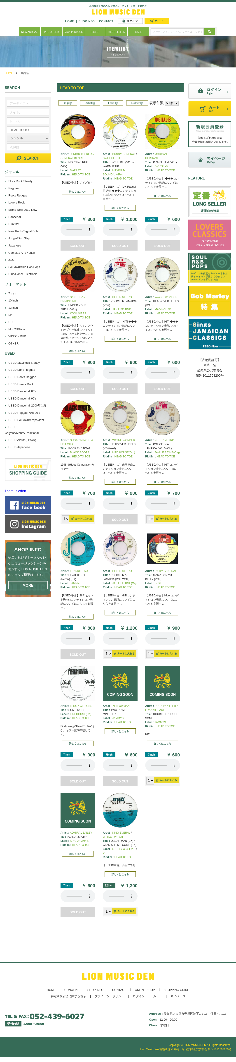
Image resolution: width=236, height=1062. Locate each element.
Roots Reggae (17, 195)
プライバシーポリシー (109, 996)
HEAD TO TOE (81, 174)
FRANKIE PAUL (79, 571)
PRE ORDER (51, 32)
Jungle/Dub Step (19, 238)
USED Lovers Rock (21, 384)
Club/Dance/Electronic (22, 274)
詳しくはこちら (77, 191)
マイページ (178, 996)
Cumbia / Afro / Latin (21, 252)
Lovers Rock (16, 202)
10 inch (13, 300)
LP (10, 314)
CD (10, 322)
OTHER (13, 343)
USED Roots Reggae (22, 377)
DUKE (158, 583)
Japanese (14, 245)
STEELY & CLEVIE (123, 849)
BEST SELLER (116, 32)
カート (157, 996)
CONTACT (106, 21)
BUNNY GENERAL (123, 154)
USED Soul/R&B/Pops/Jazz (26, 420)
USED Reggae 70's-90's (24, 412)
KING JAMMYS (79, 840)
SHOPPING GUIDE (176, 989)
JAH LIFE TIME (121, 309)
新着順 (67, 103)
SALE (138, 32)
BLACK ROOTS (79, 452)
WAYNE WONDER (166, 297)
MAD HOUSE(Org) (123, 452)
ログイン (139, 996)
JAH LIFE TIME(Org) (167, 452)
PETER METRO (122, 297)
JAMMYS (75, 583)
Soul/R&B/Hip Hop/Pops (24, 267)
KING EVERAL (121, 832)
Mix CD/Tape (16, 329)
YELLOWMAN (121, 706)
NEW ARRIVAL (29, 32)
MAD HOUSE (163, 309)
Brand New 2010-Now (22, 209)
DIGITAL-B (161, 166)
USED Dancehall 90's (22, 398)
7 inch (12, 293)
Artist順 (90, 103)
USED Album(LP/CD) (22, 440)
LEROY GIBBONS (81, 706)
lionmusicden (15, 491)
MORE (28, 585)
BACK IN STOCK (73, 32)
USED (94, 32)
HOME (69, 21)
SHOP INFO (87, 21)
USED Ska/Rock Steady (24, 362)
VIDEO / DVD (17, 336)
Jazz (11, 259)
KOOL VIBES (78, 313)
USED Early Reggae (21, 369)
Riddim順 (137, 103)
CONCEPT (71, 989)
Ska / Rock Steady (20, 181)
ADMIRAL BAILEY (81, 832)
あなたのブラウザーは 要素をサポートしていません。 (78, 230)
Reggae (13, 188)
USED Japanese (19, 447)
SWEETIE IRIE (112, 158)
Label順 (113, 103)
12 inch (13, 307)
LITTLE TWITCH (113, 836)
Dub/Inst (13, 224)
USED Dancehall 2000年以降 (27, 405)
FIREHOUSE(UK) (80, 714)
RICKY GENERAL (166, 571)
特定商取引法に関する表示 (68, 996)
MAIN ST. (76, 170)
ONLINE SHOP (145, 989)
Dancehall (14, 217)
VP (104, 853)
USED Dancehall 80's (22, 391)
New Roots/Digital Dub (23, 231)
